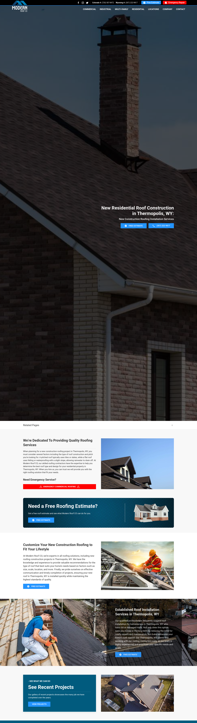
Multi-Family (121, 9)
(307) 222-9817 (132, 3)
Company (167, 9)
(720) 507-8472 (108, 3)
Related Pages (31, 437)
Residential (138, 9)
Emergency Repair (175, 2)
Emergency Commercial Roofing (60, 499)
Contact (180, 9)
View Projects (39, 716)
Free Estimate (151, 2)
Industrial (105, 9)
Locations (153, 9)
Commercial (89, 9)
